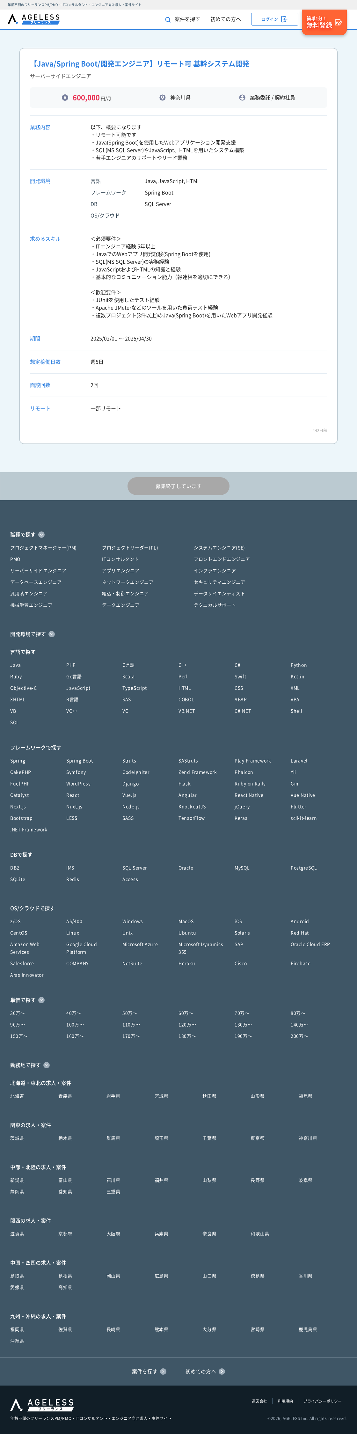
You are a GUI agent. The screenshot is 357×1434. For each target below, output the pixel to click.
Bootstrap (21, 818)
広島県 (162, 1276)
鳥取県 (17, 1276)
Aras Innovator (27, 975)
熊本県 (162, 1329)
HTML (184, 688)
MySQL (242, 868)
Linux (72, 933)
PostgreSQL (304, 868)
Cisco (241, 963)
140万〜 (300, 1024)
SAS (126, 699)
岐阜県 (306, 1180)
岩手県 (113, 1096)
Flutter (298, 806)
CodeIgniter (135, 772)
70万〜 (242, 1013)
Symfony (76, 772)
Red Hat (300, 933)
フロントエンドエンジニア (222, 559)
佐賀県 (65, 1329)
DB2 (14, 868)
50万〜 (129, 1013)
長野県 (258, 1180)
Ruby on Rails (250, 783)
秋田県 (209, 1096)
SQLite (17, 879)
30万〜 (17, 1013)
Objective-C (23, 688)
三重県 (113, 1191)
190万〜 (243, 1036)
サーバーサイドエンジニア (38, 570)
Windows (132, 921)
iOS (238, 921)
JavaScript (78, 688)
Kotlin (297, 676)
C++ (182, 665)
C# (237, 665)
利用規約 (285, 1401)
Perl (183, 676)
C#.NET (243, 711)
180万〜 (187, 1036)
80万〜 (298, 1013)
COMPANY (77, 963)
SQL (14, 722)
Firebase (301, 963)
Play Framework (253, 760)
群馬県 (113, 1138)
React (72, 795)
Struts (129, 760)
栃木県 (65, 1138)
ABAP (241, 699)
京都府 (65, 1234)
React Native (249, 795)
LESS (71, 818)
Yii (293, 772)
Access (130, 879)
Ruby (16, 676)
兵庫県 (162, 1234)
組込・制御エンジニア (125, 593)
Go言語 (74, 676)
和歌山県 (260, 1234)
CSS (239, 688)
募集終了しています (178, 486)
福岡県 (17, 1329)
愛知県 (65, 1191)
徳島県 (258, 1276)
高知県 (65, 1287)
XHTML (18, 699)
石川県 (113, 1180)
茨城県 (17, 1138)
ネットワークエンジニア (128, 582)
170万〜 (131, 1036)
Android (300, 921)
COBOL (186, 699)
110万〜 (131, 1024)
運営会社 (259, 1401)
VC (125, 711)
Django (130, 783)
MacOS (186, 921)
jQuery (242, 806)
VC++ (72, 711)
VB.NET (186, 711)
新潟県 (17, 1180)
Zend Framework (197, 772)
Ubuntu (187, 933)
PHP (71, 665)
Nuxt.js (74, 806)
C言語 (128, 665)
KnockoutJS (192, 806)
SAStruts (188, 760)
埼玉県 (162, 1138)
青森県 (65, 1096)
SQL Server (134, 868)
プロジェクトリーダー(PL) (130, 547)
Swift (240, 676)
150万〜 (19, 1036)
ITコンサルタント (120, 559)
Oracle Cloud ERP (310, 944)
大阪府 (113, 1234)
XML (295, 688)
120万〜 (187, 1024)
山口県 (209, 1276)
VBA (295, 699)
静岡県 (17, 1191)
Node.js (131, 806)
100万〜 (75, 1024)
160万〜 (75, 1036)
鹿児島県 (308, 1329)
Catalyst (19, 795)
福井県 (162, 1180)
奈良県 (209, 1234)
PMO (15, 559)
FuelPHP (20, 783)
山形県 (258, 1096)
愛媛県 (17, 1287)
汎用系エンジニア (29, 593)
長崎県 (113, 1329)
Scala (128, 676)
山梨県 (209, 1180)
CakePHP (20, 772)
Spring (17, 760)
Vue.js (129, 795)
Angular (187, 795)
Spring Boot (79, 760)
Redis (72, 879)
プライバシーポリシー (322, 1401)
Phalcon (244, 772)
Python (299, 665)
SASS (128, 818)
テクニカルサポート (215, 605)
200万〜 (300, 1036)
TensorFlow (191, 818)
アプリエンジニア (121, 570)
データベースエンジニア (36, 582)
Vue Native (303, 795)
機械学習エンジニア (31, 605)
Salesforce (22, 963)
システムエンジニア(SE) (219, 547)
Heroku (186, 963)
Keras (241, 818)
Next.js (18, 806)
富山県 (65, 1180)
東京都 (258, 1138)
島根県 (65, 1276)
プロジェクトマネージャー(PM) (43, 547)
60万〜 (185, 1013)
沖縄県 (17, 1341)
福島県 (306, 1096)
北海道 (17, 1096)
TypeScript (134, 688)
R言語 (72, 699)
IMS (70, 868)
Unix (127, 933)
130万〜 (243, 1024)
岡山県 (113, 1276)
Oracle (185, 868)
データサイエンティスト (219, 593)
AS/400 (74, 921)
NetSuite (132, 963)
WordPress (78, 783)
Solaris (242, 933)
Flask (184, 783)
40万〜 (73, 1013)
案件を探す (182, 20)
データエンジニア (121, 605)
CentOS (18, 933)
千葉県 (209, 1138)
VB (13, 711)
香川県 (306, 1276)
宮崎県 (258, 1329)
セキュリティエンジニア (219, 582)
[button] (178, 535)
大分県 (209, 1329)
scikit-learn (304, 818)
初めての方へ (225, 19)
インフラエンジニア (215, 570)
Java (15, 665)
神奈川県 (308, 1138)
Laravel (299, 760)
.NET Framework (28, 829)
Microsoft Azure (140, 944)
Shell (296, 711)
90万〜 (17, 1024)
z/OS (15, 921)
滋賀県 (17, 1234)
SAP (239, 944)
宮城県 (162, 1096)
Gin (295, 783)
